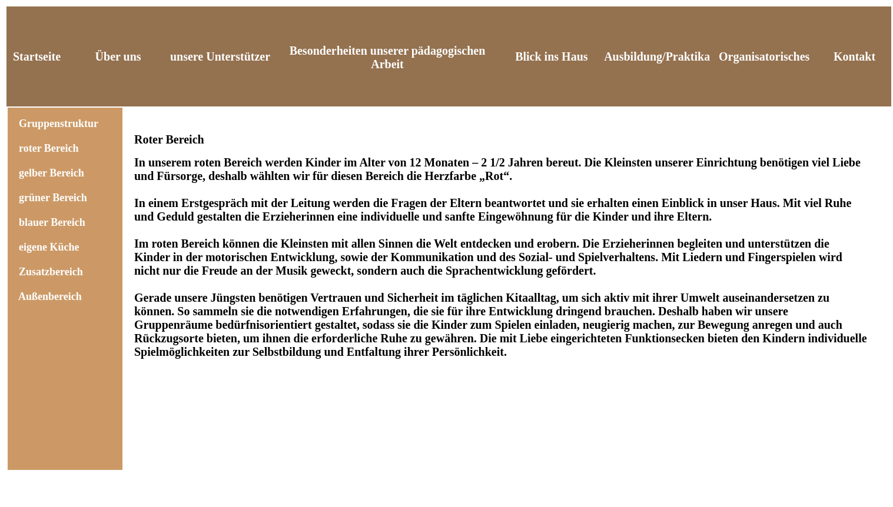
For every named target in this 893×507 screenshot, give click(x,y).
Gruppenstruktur (56, 123)
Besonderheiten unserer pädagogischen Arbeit (388, 57)
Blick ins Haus (551, 56)
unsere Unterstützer (220, 56)
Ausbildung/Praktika (657, 56)
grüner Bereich (53, 198)
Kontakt (854, 56)
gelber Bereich (51, 173)
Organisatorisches (764, 56)
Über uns (118, 56)
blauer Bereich (52, 222)
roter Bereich (48, 148)
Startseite (37, 56)
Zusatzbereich (51, 272)
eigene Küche (49, 247)
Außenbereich (50, 296)
